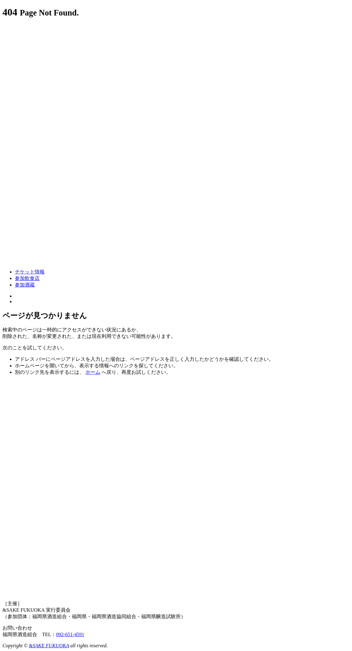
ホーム (92, 372)
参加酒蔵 (25, 284)
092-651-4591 (70, 634)
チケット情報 (30, 271)
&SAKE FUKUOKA (49, 645)
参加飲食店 (27, 278)
